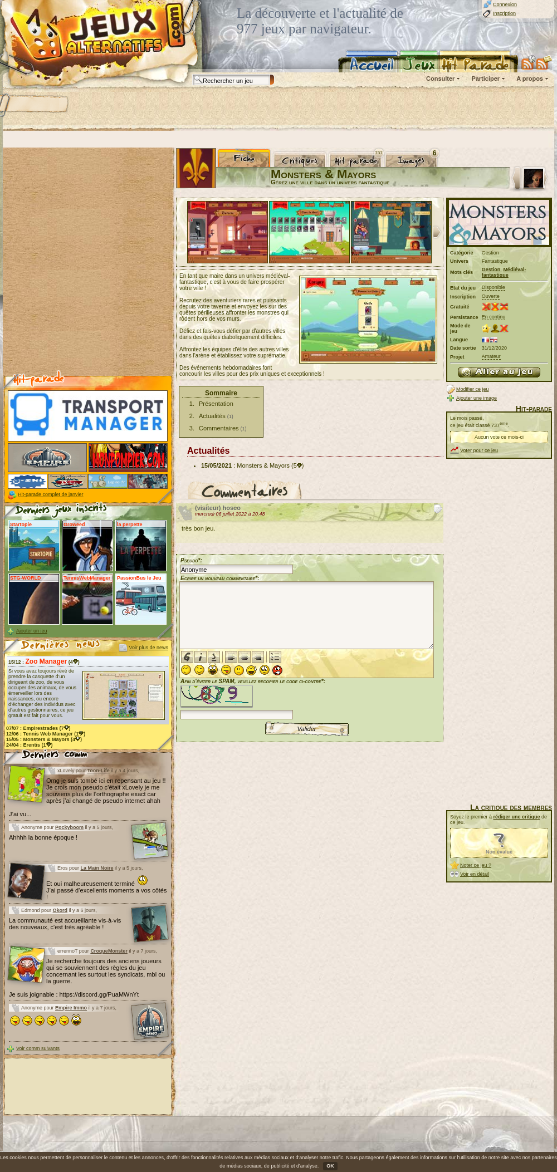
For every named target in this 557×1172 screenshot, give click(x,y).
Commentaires (219, 428)
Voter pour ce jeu (479, 450)
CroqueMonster (109, 951)
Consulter (440, 78)
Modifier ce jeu (472, 389)
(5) (297, 465)
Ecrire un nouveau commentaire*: (220, 578)
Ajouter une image (476, 398)
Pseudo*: (191, 560)
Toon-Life (98, 770)
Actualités (212, 416)
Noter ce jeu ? (475, 865)
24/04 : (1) (29, 745)
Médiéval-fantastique (504, 272)
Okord (60, 910)
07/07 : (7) (38, 728)
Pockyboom (69, 827)
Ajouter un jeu (31, 631)
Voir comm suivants (38, 1048)
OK (330, 1166)
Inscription (504, 13)
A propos (529, 78)
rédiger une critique (517, 817)
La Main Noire (97, 868)
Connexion (505, 4)
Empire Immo (71, 1008)
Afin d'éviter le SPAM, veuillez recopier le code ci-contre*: (252, 698)
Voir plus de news (148, 647)
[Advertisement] (151, 108)
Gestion (491, 269)
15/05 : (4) (44, 739)
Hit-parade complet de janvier (51, 494)
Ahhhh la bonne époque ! (43, 837)
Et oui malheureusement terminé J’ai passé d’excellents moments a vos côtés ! (106, 890)
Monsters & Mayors (263, 465)
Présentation (216, 403)
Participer (485, 78)
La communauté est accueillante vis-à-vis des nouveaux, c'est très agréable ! (65, 923)
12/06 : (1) (45, 734)
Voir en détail (474, 874)
